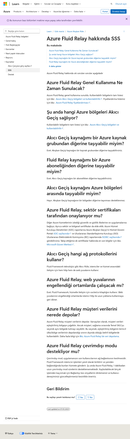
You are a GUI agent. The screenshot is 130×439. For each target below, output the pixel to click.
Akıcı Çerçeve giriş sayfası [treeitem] (19, 66)
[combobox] (21, 31)
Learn (49, 31)
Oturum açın (121, 3)
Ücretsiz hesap (118, 11)
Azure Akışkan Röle (75, 31)
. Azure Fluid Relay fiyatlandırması (71, 102)
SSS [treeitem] (9, 70)
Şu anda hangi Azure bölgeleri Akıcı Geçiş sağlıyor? (71, 54)
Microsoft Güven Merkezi (59, 244)
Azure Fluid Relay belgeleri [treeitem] (17, 36)
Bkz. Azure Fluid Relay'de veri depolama (99, 336)
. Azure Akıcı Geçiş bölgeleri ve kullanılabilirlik (77, 98)
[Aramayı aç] (111, 3)
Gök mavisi (59, 31)
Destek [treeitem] (11, 74)
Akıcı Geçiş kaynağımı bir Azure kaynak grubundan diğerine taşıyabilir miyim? (82, 58)
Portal (105, 11)
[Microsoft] (5, 4)
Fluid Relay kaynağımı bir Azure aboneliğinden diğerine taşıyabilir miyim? (80, 61)
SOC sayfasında (61, 233)
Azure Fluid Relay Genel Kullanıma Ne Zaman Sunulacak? (73, 50)
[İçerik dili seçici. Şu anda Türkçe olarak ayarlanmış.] (9, 433)
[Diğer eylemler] (124, 31)
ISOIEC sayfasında (111, 236)
